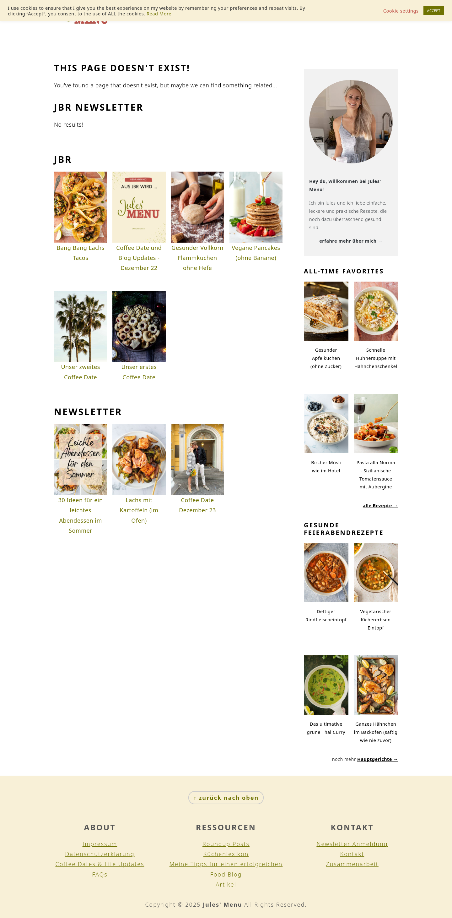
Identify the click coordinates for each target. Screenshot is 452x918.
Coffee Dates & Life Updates (100, 864)
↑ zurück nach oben (226, 797)
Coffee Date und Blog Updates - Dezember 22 (139, 258)
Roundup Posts (226, 844)
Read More (159, 13)
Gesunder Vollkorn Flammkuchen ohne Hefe (197, 258)
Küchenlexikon (226, 854)
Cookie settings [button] (401, 11)
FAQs (100, 874)
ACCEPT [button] (433, 10)
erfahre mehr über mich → (351, 241)
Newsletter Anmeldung (352, 844)
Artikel (226, 884)
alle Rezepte (377, 505)
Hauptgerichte (374, 759)
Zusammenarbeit (352, 864)
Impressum (100, 844)
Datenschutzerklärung (99, 854)
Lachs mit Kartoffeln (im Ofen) (139, 510)
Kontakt (352, 854)
